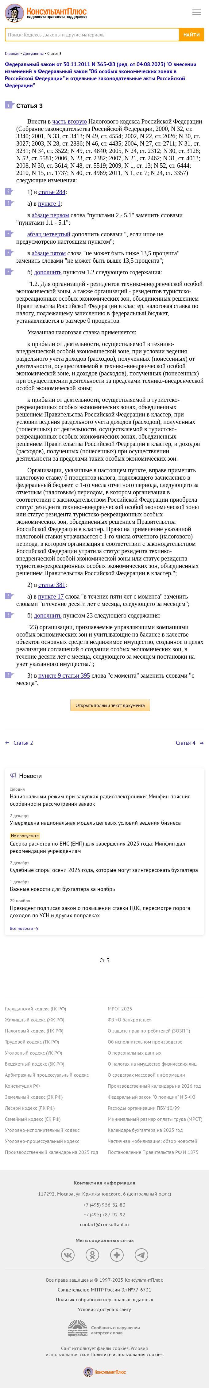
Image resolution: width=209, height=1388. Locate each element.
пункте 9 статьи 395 (64, 675)
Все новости (21, 928)
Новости (30, 776)
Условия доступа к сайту (104, 1309)
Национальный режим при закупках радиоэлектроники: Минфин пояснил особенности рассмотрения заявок (100, 800)
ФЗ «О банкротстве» (130, 1020)
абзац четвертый (48, 234)
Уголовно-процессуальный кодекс (42, 1141)
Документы (33, 53)
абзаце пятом (49, 253)
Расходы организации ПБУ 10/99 (144, 1108)
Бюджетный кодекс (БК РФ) (34, 1064)
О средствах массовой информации (146, 1075)
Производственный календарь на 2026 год (154, 1086)
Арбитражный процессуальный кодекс (47, 1075)
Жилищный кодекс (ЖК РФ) (34, 1020)
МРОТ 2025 (120, 1009)
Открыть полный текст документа (110, 705)
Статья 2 (23, 743)
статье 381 (51, 584)
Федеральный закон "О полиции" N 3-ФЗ (151, 1097)
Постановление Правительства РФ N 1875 (153, 1152)
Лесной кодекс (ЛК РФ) (30, 1108)
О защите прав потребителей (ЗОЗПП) (149, 1031)
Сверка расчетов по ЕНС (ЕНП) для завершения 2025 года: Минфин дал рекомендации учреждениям (97, 847)
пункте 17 (51, 596)
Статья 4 (185, 743)
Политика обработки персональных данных (104, 1299)
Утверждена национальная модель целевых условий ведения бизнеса (95, 822)
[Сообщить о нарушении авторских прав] (104, 1328)
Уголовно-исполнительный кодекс (42, 1130)
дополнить (48, 272)
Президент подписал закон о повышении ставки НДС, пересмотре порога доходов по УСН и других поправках (100, 911)
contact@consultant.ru (104, 1224)
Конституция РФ (22, 1086)
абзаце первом (50, 215)
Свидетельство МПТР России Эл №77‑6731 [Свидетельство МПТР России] (104, 1290)
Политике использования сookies (127, 1354)
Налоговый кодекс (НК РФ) (34, 1031)
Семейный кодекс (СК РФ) (32, 1119)
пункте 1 (49, 203)
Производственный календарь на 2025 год (51, 1152)
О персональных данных (134, 1053)
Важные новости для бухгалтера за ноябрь (62, 888)
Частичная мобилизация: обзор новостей (152, 1141)
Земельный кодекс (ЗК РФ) (34, 1097)
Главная (12, 53)
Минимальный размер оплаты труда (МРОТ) (155, 1119)
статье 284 (51, 191)
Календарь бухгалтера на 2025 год (145, 1130)
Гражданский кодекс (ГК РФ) (35, 1009)
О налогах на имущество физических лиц (152, 1064)
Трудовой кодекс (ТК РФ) (32, 1042)
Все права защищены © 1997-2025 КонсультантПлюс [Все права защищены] (104, 1280)
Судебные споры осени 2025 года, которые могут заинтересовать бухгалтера (104, 869)
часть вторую (69, 121)
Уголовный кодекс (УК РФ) (33, 1053)
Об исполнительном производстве (145, 1042)
